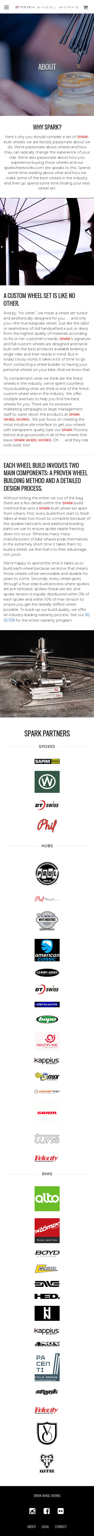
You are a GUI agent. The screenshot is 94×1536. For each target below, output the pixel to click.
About (31, 1526)
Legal (45, 1526)
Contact (61, 1526)
